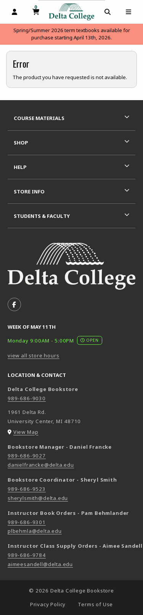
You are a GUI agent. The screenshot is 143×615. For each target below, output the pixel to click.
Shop (21, 142)
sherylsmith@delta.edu (38, 498)
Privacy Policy (48, 604)
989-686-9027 (27, 455)
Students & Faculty (42, 216)
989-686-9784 (27, 555)
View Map (26, 431)
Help (20, 167)
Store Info (29, 191)
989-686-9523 (27, 488)
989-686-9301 (27, 522)
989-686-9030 (27, 398)
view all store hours (33, 355)
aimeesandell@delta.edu (40, 564)
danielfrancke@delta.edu (41, 464)
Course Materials (39, 118)
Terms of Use (95, 604)
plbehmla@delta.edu (35, 530)
